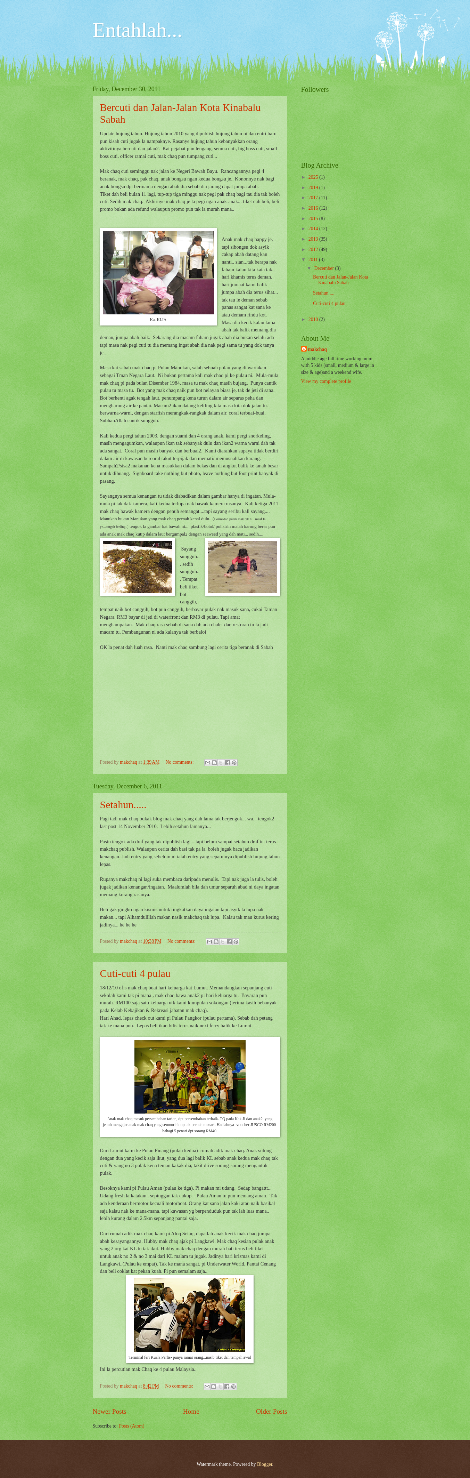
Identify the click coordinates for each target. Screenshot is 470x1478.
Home (191, 1411)
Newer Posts (109, 1411)
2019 (313, 187)
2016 (313, 208)
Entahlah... (137, 29)
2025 (313, 177)
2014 (313, 228)
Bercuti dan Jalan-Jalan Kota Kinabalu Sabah (340, 280)
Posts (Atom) (131, 1426)
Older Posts (271, 1411)
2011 (313, 259)
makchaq (317, 349)
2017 (313, 197)
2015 (313, 218)
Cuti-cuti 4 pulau (135, 973)
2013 (313, 239)
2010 (313, 319)
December (324, 268)
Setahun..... (123, 804)
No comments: (180, 762)
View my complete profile (326, 381)
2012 (313, 249)
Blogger (264, 1464)
